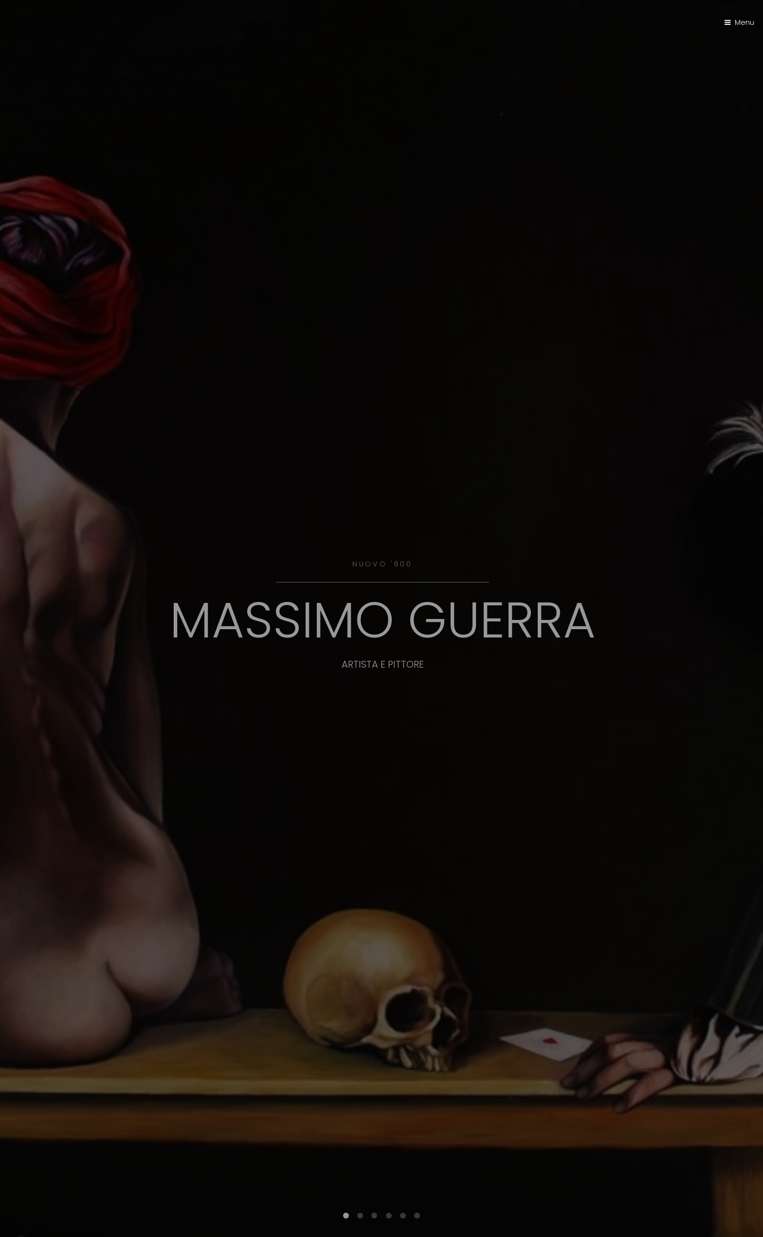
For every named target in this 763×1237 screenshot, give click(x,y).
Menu (744, 22)
